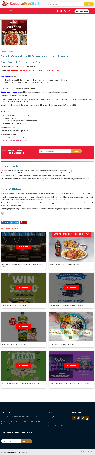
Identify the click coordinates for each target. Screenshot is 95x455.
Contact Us (51, 420)
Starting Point (52, 417)
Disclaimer (51, 423)
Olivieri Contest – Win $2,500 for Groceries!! (15, 305)
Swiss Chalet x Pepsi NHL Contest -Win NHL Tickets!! (65, 264)
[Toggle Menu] (10, 11)
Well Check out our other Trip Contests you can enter (24, 138)
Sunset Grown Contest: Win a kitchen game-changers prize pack (21, 383)
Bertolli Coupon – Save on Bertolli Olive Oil (14, 344)
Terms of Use (90, 451)
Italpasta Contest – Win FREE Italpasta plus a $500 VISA (66, 305)
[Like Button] (2, 213)
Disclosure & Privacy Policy (56, 426)
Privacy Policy (82, 451)
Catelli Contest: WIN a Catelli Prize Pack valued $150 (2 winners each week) (22, 265)
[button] (5, 222)
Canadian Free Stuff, (14, 452)
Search (89, 4)
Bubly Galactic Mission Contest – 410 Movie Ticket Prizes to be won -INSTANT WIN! (70, 384)
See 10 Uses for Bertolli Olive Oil (16, 140)
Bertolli (3, 171)
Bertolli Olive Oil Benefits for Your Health (62, 344)
